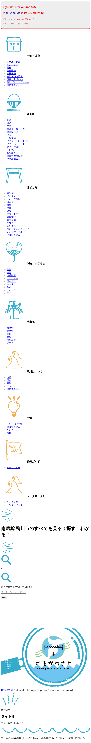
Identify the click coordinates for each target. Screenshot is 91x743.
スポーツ (11, 291)
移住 (9, 433)
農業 (9, 270)
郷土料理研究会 (15, 156)
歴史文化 (11, 197)
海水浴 (10, 203)
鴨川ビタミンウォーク (18, 83)
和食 (9, 121)
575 (4, 20)
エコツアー (12, 279)
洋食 (9, 124)
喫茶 (9, 136)
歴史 (9, 381)
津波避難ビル (13, 86)
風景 (9, 206)
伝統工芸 (11, 340)
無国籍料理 (12, 133)
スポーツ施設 (13, 200)
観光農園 (11, 221)
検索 (4, 598)
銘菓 (9, 337)
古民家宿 (11, 74)
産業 (9, 384)
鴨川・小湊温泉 (15, 77)
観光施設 (11, 194)
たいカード (12, 430)
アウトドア (12, 215)
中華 (9, 127)
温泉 (9, 212)
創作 (9, 288)
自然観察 (11, 276)
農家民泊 (11, 71)
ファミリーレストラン (18, 142)
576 (4, 24)
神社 (9, 209)
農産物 (10, 331)
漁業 (9, 273)
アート (10, 343)
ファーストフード (16, 144)
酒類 (9, 334)
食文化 (10, 285)
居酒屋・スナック (16, 130)
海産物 (10, 329)
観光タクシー (13, 468)
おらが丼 (11, 153)
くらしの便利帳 (15, 425)
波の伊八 (11, 227)
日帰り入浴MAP (15, 80)
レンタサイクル (15, 232)
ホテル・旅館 (13, 62)
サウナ (10, 224)
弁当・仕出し (13, 147)
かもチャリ (12, 503)
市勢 (9, 378)
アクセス (11, 387)
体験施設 (11, 218)
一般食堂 (11, 139)
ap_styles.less (13, 13)
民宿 (9, 68)
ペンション (12, 65)
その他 (10, 150)
